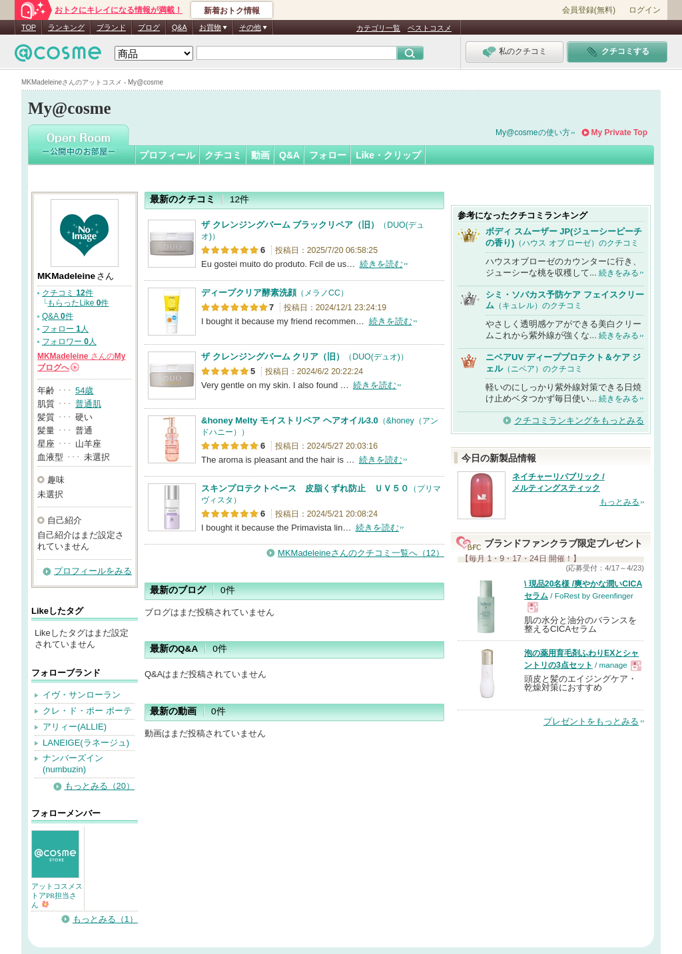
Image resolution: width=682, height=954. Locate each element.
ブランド (111, 27)
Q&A (179, 27)
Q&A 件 (57, 316)
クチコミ (223, 155)
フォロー (327, 155)
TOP (28, 27)
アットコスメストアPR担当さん (57, 895)
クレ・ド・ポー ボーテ (87, 711)
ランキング (66, 27)
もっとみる (619, 502)
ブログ (149, 27)
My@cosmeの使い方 (533, 132)
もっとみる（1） (105, 919)
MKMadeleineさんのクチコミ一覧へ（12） (361, 553)
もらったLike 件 (78, 303)
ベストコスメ (430, 28)
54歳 (84, 390)
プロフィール (167, 155)
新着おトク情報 (232, 10)
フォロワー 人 (69, 341)
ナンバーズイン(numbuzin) (73, 763)
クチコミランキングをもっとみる (579, 420)
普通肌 (88, 404)
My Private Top (619, 132)
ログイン (645, 10)
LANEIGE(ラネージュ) (86, 743)
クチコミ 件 (67, 293)
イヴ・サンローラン (82, 695)
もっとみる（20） (100, 786)
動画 (260, 155)
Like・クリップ (388, 155)
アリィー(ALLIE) (75, 727)
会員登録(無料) (588, 10)
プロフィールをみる (93, 571)
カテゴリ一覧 (378, 28)
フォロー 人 (65, 329)
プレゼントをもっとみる (591, 721)
